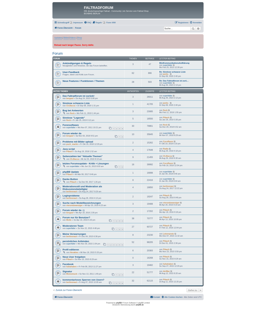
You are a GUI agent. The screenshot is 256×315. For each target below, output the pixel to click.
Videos (72, 38)
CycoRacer (168, 141)
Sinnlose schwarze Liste (76, 103)
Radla (165, 149)
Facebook (68, 264)
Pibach (166, 117)
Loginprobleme (71, 195)
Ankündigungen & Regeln (77, 63)
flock (72, 113)
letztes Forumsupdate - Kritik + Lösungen (86, 163)
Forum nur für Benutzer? (76, 217)
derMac (166, 271)
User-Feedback (71, 72)
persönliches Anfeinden (76, 241)
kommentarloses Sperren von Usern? (83, 279)
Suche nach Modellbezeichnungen (82, 203)
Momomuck (71, 274)
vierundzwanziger (74, 205)
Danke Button (70, 179)
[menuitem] (76, 22)
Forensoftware (71, 125)
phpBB (118, 303)
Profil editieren (71, 249)
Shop (79, 38)
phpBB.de (140, 305)
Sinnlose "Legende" (74, 117)
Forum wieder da (72, 133)
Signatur (67, 271)
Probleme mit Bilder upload (78, 141)
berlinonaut (71, 191)
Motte (68, 220)
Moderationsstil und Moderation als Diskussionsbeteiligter (82, 187)
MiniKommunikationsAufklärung (174, 63)
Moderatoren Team (73, 225)
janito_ (166, 74)
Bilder (66, 38)
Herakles (74, 252)
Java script (69, 149)
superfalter (167, 65)
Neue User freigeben (74, 257)
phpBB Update (71, 172)
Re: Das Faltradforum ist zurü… (174, 81)
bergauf (69, 98)
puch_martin (72, 144)
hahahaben (71, 266)
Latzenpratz (168, 234)
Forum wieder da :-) (73, 210)
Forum (57, 53)
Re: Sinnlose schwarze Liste (172, 72)
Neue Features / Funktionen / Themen (83, 81)
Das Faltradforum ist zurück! (78, 96)
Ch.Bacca (70, 106)
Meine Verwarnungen (74, 234)
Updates (58, 38)
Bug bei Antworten (73, 110)
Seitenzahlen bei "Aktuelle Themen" (83, 156)
